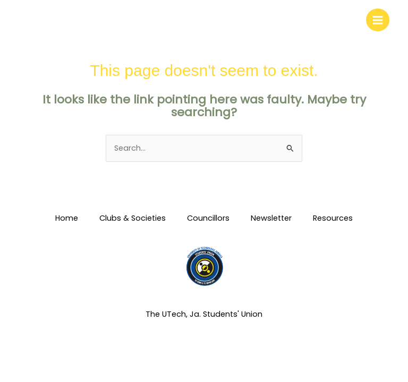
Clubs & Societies (132, 218)
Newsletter (271, 218)
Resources (333, 218)
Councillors (208, 218)
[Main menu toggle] (377, 20)
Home (66, 218)
